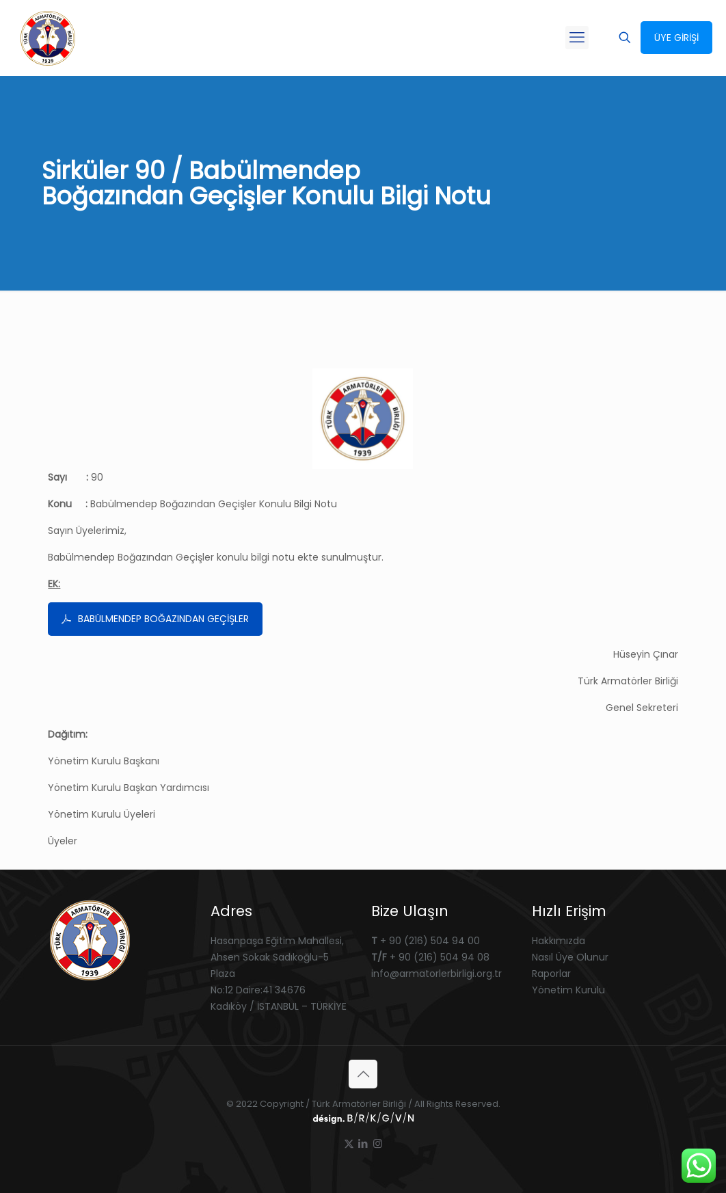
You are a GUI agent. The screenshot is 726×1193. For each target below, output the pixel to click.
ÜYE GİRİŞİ (676, 37)
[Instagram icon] (378, 1143)
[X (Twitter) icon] (349, 1143)
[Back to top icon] (363, 1074)
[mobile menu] (577, 37)
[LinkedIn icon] (363, 1143)
